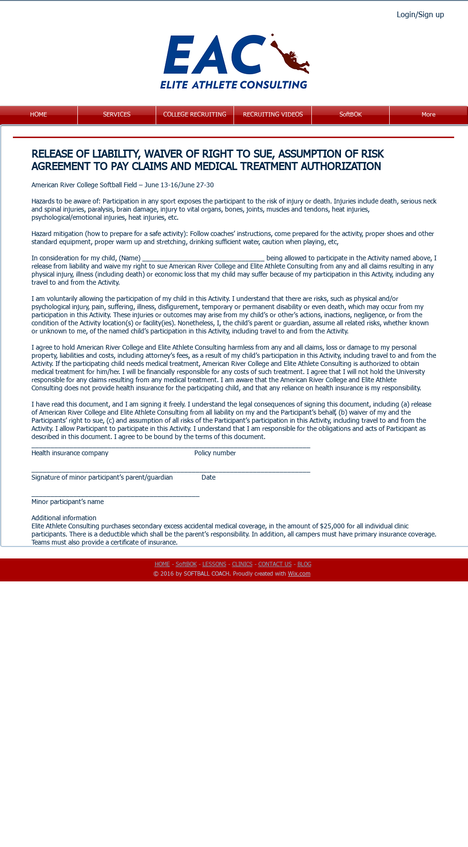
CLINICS (242, 565)
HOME (162, 565)
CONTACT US (275, 565)
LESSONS (214, 565)
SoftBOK (186, 565)
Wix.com (299, 574)
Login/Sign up (420, 15)
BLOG (304, 565)
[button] (117, 115)
